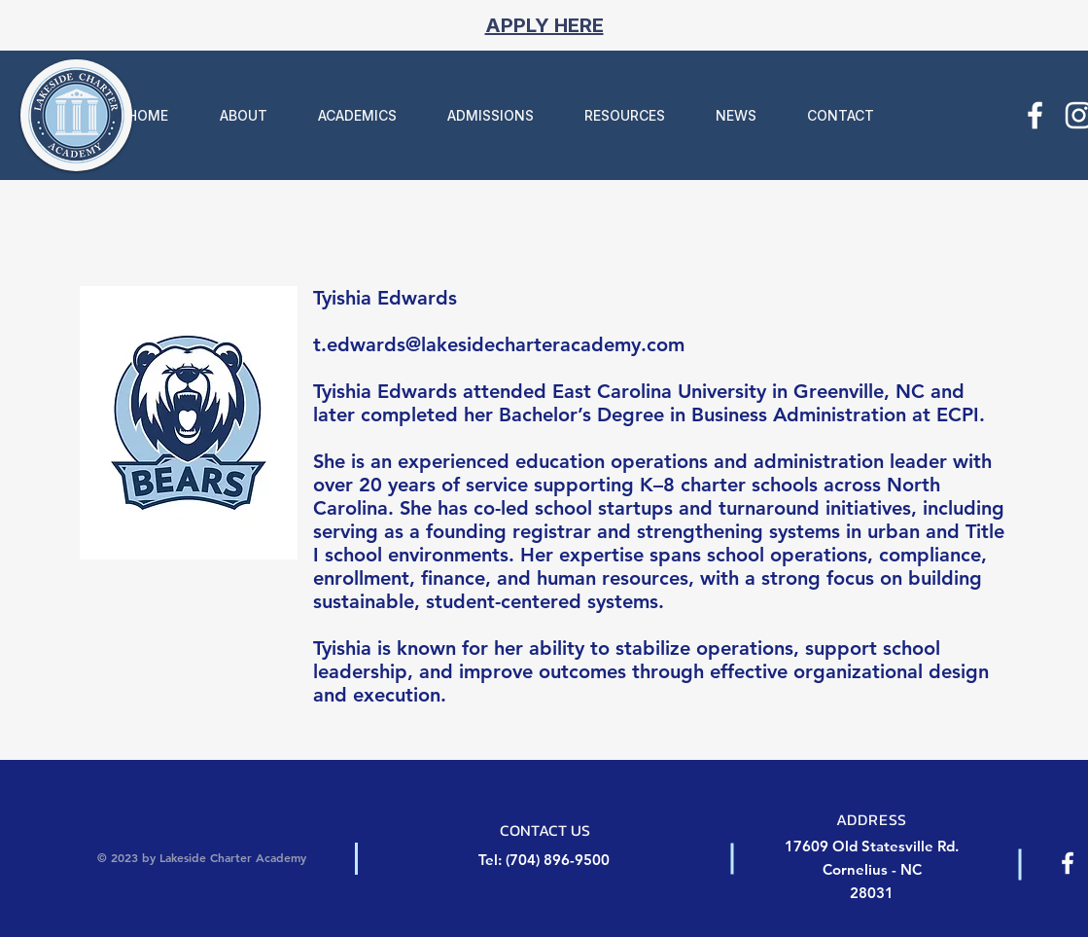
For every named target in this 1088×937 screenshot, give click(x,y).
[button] (232, 115)
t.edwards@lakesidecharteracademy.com (498, 344)
